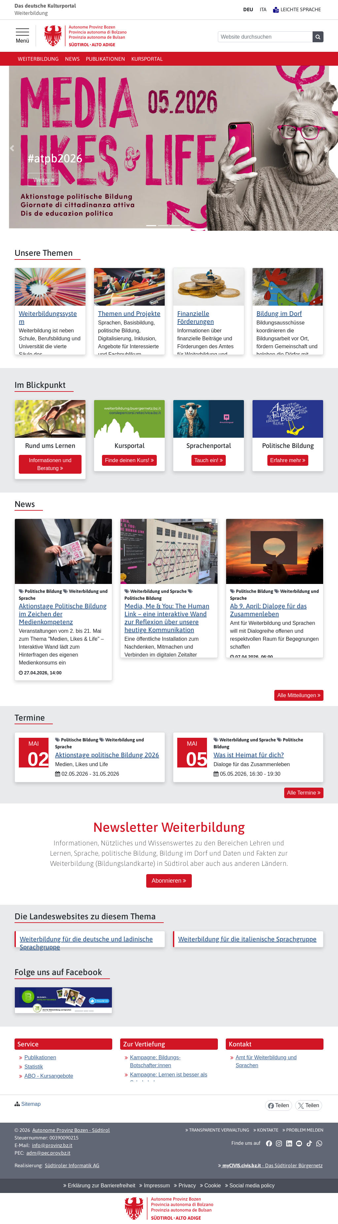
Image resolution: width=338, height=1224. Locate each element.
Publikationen (105, 59)
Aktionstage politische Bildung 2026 (107, 755)
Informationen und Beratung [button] (50, 464)
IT (263, 9)
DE (248, 9)
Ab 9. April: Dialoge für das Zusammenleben (268, 610)
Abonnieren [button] (169, 880)
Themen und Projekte (129, 313)
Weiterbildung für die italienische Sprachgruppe (247, 939)
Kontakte (266, 1130)
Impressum (154, 1185)
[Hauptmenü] (22, 36)
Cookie (210, 1185)
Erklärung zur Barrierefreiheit (99, 1185)
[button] (12, 148)
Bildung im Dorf (279, 313)
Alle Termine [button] (304, 793)
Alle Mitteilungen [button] (299, 695)
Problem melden (303, 1130)
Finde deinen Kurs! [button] (129, 460)
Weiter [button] (43, 180)
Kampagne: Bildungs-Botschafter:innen (155, 1061)
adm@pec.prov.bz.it (48, 1153)
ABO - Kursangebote (48, 1076)
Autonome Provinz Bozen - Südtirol (71, 1130)
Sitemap (31, 1104)
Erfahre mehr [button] (288, 460)
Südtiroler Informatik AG (72, 1165)
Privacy (185, 1185)
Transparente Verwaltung (217, 1130)
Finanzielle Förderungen (195, 317)
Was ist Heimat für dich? (249, 755)
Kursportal (147, 59)
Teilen (278, 1106)
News (72, 59)
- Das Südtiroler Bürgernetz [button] (270, 1165)
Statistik (33, 1067)
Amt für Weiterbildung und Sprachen (266, 1061)
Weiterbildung (38, 59)
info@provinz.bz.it (52, 1145)
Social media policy (250, 1185)
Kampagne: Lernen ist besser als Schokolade (168, 1078)
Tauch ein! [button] (208, 460)
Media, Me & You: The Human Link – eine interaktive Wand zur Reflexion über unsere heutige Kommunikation (166, 617)
